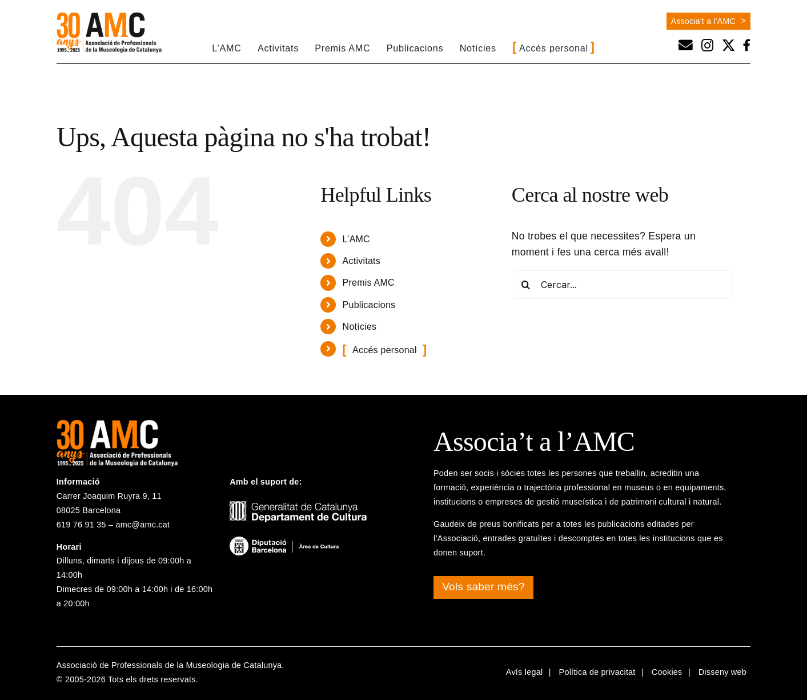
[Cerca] (526, 284)
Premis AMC (369, 282)
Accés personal (384, 350)
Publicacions (369, 305)
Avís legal (524, 672)
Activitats (361, 261)
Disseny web (722, 672)
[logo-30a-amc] (109, 16)
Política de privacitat (597, 672)
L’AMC (356, 239)
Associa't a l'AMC (703, 21)
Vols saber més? (483, 587)
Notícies (360, 326)
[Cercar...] (622, 284)
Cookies (667, 672)
